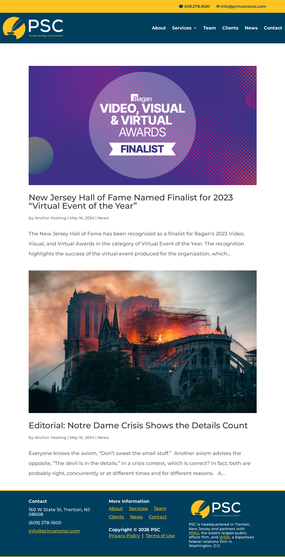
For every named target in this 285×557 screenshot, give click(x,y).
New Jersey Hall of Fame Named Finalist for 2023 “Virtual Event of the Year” (131, 201)
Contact (273, 28)
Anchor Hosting (50, 217)
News (251, 28)
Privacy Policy (124, 535)
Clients (230, 28)
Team (209, 28)
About (159, 28)
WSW (224, 537)
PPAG (194, 533)
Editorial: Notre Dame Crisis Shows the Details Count (138, 425)
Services (182, 28)
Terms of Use (160, 535)
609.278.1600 (197, 6)
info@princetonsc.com (243, 6)
